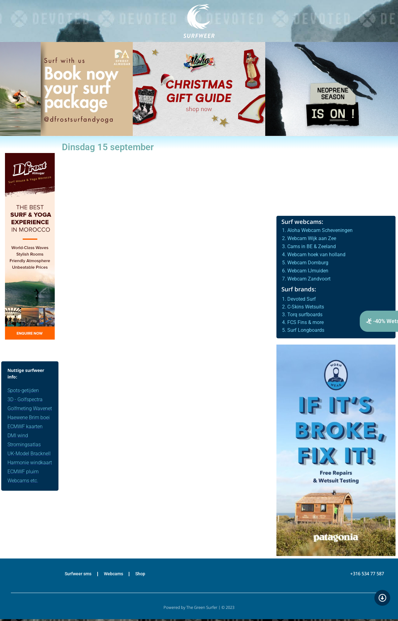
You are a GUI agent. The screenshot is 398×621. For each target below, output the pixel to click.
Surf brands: (298, 290)
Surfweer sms (73, 575)
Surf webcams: (302, 222)
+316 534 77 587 (367, 575)
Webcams (114, 575)
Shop (145, 575)
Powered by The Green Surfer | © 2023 (199, 609)
